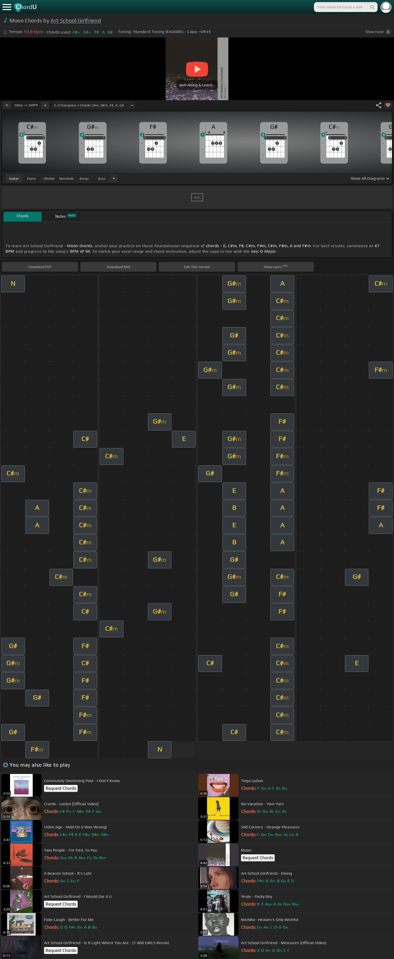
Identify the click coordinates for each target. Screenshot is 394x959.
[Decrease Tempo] (7, 105)
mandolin (66, 178)
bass (102, 178)
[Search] (372, 7)
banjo (84, 178)
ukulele (49, 178)
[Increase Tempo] (45, 105)
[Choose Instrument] (114, 178)
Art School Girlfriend (76, 20)
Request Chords (60, 788)
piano (31, 178)
